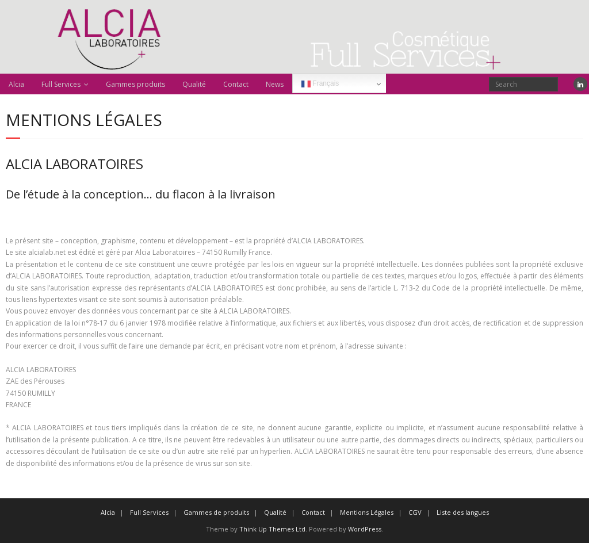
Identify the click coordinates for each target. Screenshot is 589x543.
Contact (235, 84)
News (275, 84)
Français (320, 84)
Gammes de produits (216, 512)
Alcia (16, 84)
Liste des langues (463, 512)
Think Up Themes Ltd (272, 529)
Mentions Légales (366, 512)
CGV (415, 512)
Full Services (61, 84)
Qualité (194, 84)
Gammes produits (135, 84)
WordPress (364, 529)
